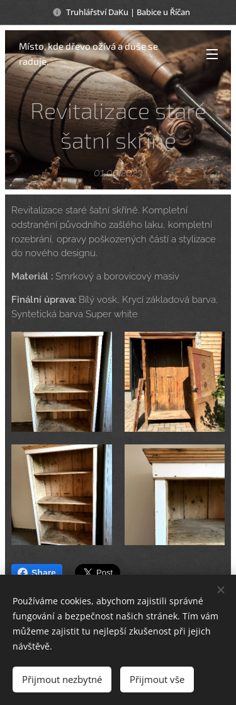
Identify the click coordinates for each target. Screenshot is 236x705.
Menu (212, 54)
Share (37, 573)
